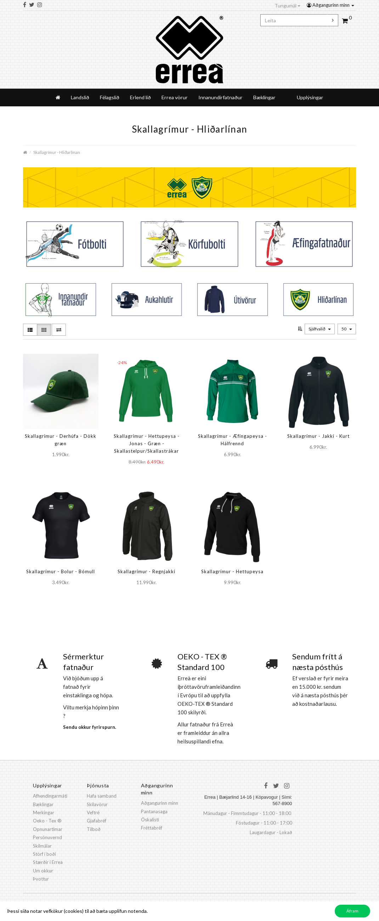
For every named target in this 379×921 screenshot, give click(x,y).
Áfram (352, 911)
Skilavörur (97, 804)
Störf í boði (44, 854)
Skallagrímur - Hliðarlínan (56, 152)
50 (346, 328)
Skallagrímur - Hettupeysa (232, 571)
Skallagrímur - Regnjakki (146, 571)
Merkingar (43, 812)
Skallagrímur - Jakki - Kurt (318, 436)
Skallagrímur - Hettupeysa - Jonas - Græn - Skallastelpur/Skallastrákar (147, 443)
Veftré (93, 812)
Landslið (80, 97)
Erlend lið (140, 97)
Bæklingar (264, 97)
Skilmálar (42, 846)
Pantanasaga (154, 811)
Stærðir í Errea (48, 862)
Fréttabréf (151, 828)
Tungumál (287, 5)
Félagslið (109, 97)
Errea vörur (175, 97)
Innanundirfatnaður (220, 97)
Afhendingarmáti (50, 796)
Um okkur (43, 870)
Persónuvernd (47, 837)
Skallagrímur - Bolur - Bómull (60, 571)
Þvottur (41, 879)
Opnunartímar (47, 829)
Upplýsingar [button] (310, 97)
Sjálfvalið (320, 328)
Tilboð (94, 829)
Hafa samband (102, 796)
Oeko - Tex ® (47, 821)
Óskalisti (150, 819)
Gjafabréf (96, 821)
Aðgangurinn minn (330, 5)
